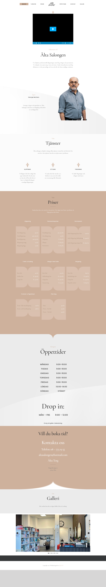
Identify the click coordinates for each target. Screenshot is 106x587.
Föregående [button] (17, 533)
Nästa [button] (89, 533)
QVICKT (61, 565)
